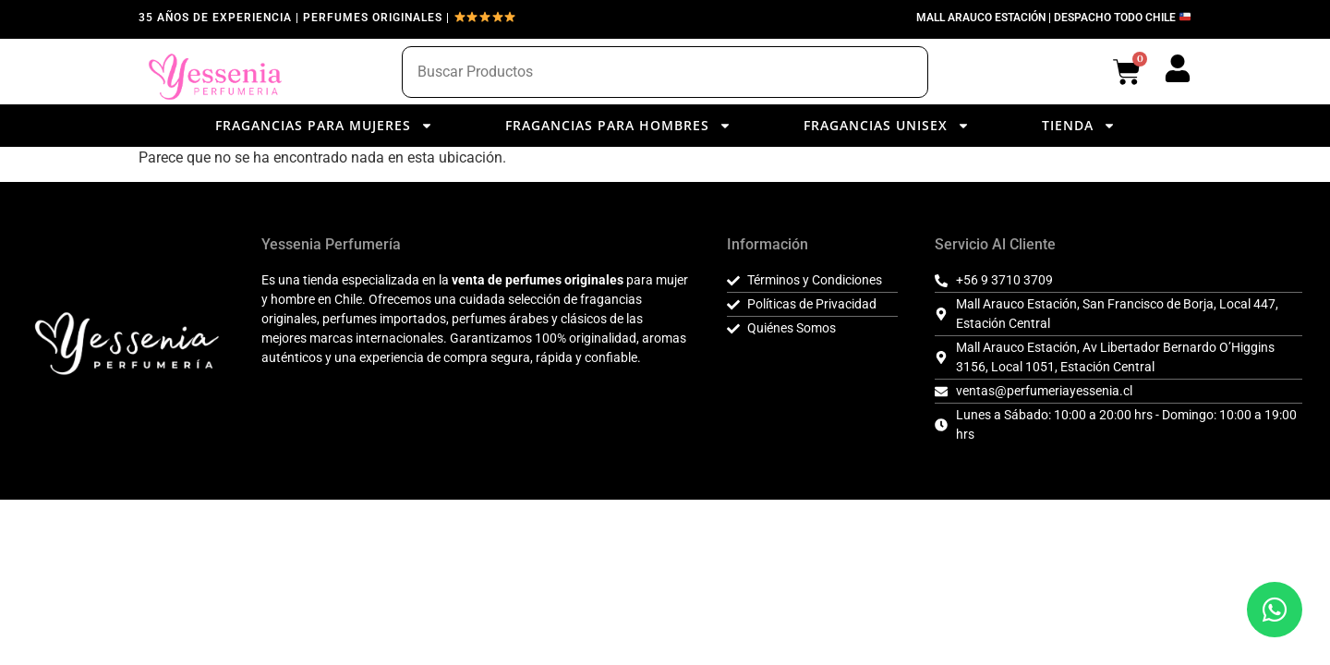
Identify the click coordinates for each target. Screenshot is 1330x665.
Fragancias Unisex (887, 125)
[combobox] (665, 72)
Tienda (1079, 125)
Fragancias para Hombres (618, 125)
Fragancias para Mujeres (324, 125)
